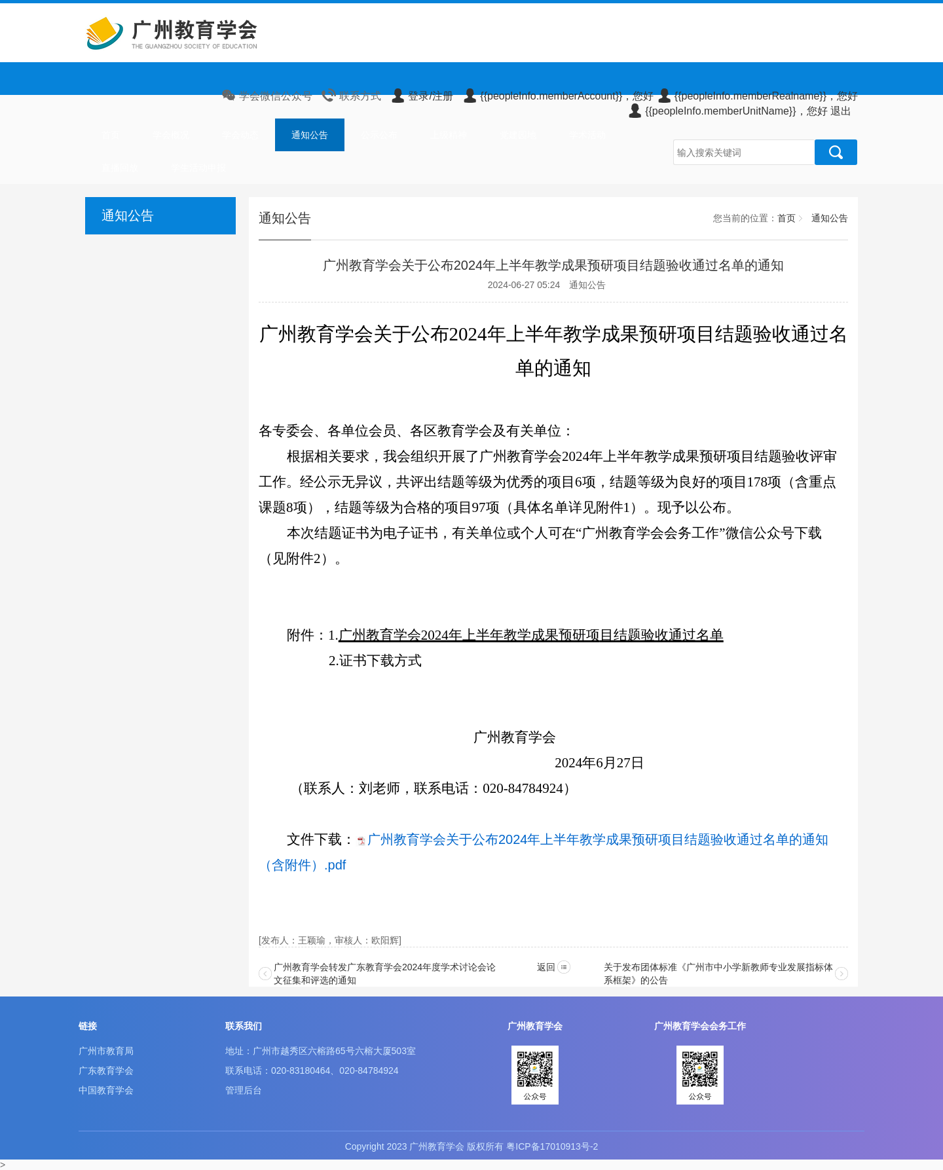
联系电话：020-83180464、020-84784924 (312, 1070)
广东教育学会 (106, 1070)
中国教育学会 (106, 1090)
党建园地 (518, 135)
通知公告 (309, 135)
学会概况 (171, 135)
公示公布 (379, 135)
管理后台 (243, 1090)
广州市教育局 (106, 1051)
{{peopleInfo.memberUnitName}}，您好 (727, 111)
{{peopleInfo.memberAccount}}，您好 (558, 95)
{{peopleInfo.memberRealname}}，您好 (757, 95)
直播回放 (120, 167)
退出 (840, 111)
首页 (111, 135)
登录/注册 (421, 95)
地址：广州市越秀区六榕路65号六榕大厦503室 (320, 1051)
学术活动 (587, 135)
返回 (546, 967)
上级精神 (448, 135)
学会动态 (240, 135)
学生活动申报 (198, 167)
